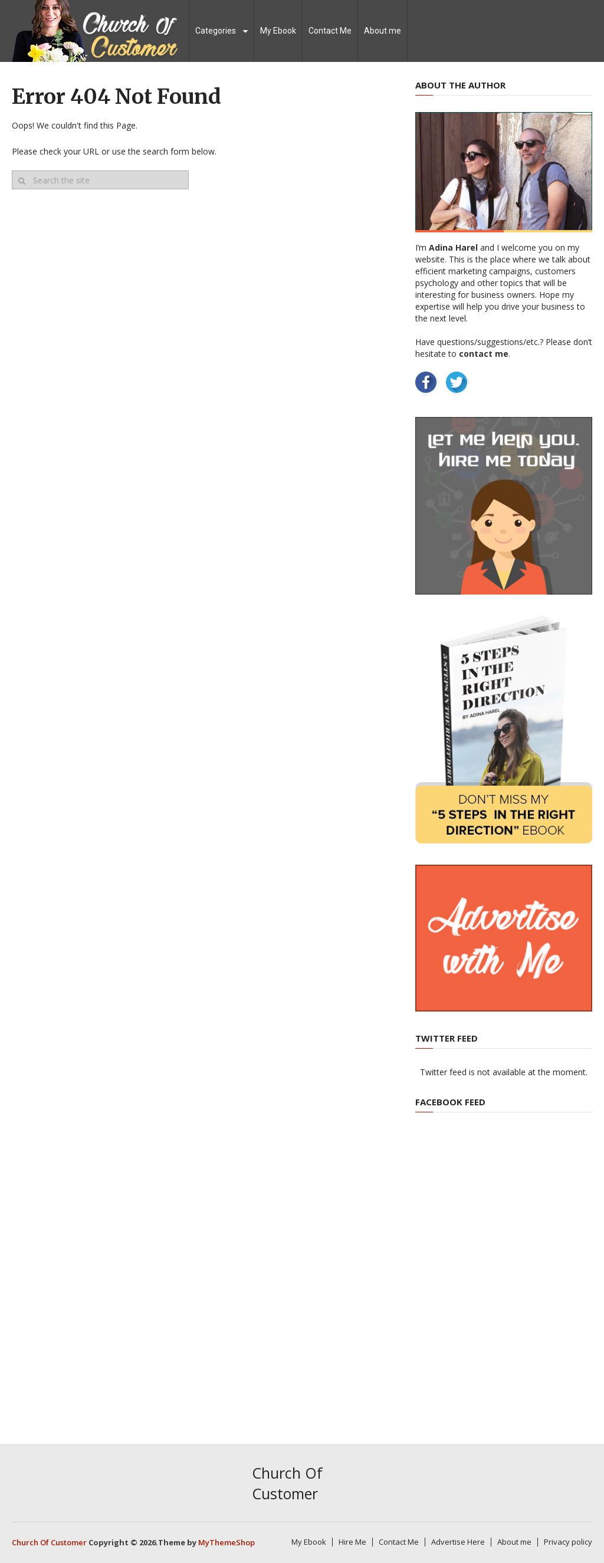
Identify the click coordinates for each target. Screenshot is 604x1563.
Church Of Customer (287, 1483)
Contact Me (330, 30)
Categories (215, 30)
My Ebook (278, 30)
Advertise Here (458, 1541)
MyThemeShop (226, 1542)
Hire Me (352, 1541)
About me (382, 30)
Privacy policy (568, 1541)
